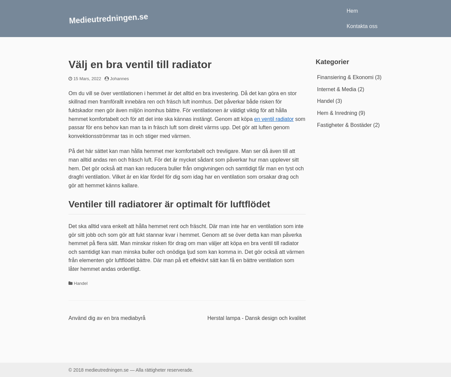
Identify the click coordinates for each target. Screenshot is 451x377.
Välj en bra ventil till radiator (140, 64)
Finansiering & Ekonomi (345, 77)
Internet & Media (336, 89)
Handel (81, 283)
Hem (352, 11)
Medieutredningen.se (108, 18)
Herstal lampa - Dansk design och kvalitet (256, 318)
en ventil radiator (274, 119)
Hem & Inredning (337, 113)
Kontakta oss (362, 26)
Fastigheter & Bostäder (344, 125)
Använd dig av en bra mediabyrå (106, 318)
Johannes (119, 78)
